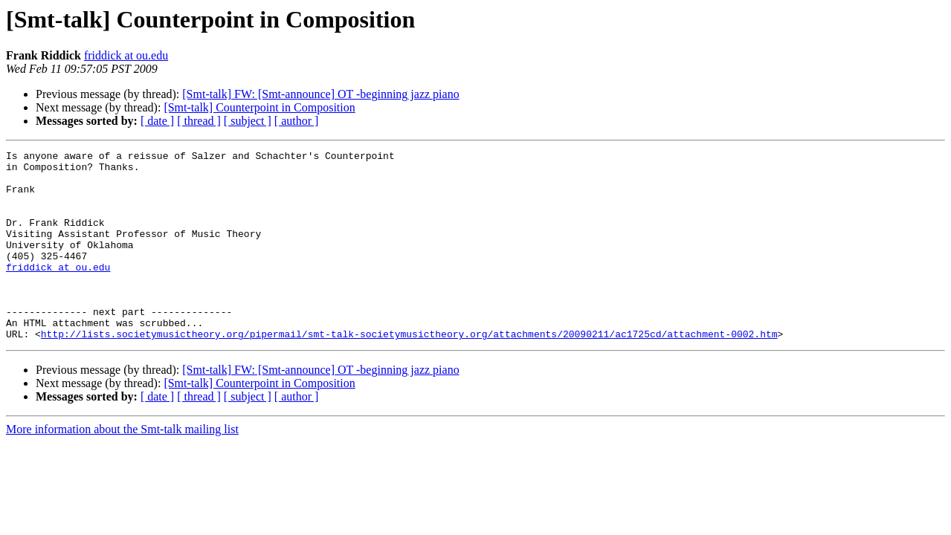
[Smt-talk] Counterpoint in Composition (259, 107)
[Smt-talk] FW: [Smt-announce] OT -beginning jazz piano (320, 94)
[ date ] (157, 120)
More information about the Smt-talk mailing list (122, 467)
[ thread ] (199, 120)
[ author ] (296, 120)
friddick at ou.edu (126, 55)
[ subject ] (247, 120)
